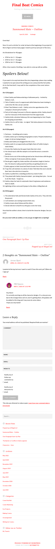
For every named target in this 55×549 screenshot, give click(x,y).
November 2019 (7, 464)
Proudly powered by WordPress (27, 543)
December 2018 (7, 481)
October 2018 (7, 485)
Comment (8, 328)
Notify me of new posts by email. (8, 389)
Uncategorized (7, 517)
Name (6, 354)
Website (7, 368)
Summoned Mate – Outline (11, 432)
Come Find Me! (7, 500)
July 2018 (5, 490)
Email (6, 361)
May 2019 (6, 477)
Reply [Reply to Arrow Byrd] (4, 276)
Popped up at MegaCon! (10, 428)
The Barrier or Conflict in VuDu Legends (15, 441)
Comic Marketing (8, 504)
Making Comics (27, 26)
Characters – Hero (8, 445)
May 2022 (6, 455)
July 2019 (5, 473)
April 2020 (6, 460)
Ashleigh (33, 34)
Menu (28, 16)
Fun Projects (6, 509)
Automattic (34, 545)
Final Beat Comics (27, 5)
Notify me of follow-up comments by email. (8, 378)
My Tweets (6, 531)
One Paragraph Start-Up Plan (27, 238)
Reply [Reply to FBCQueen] (8, 307)
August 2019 (7, 468)
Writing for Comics (8, 522)
